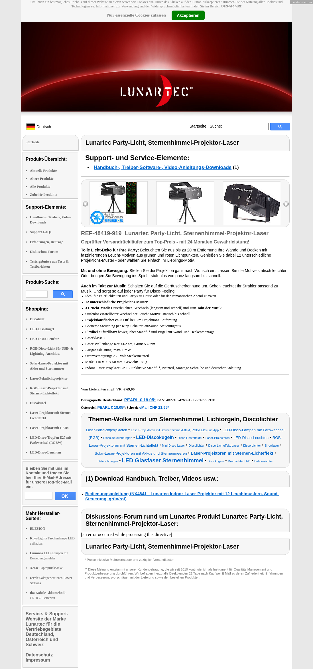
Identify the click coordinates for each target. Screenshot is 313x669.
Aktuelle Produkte (43, 171)
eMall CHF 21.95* (154, 407)
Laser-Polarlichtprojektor (49, 378)
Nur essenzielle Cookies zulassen (136, 15)
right (286, 204)
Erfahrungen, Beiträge (46, 242)
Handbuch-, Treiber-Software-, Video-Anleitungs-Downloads (162, 167)
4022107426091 (178, 400)
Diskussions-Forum (44, 252)
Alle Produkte (40, 187)
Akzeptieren (188, 15)
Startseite (198, 126)
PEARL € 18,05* (140, 399)
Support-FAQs (40, 232)
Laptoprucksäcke (46, 568)
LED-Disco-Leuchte (44, 339)
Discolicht (37, 319)
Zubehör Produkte (43, 195)
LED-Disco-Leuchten (45, 452)
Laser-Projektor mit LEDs (49, 428)
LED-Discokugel (42, 329)
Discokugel (38, 403)
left (85, 204)
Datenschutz (231, 6)
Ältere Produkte (42, 179)
